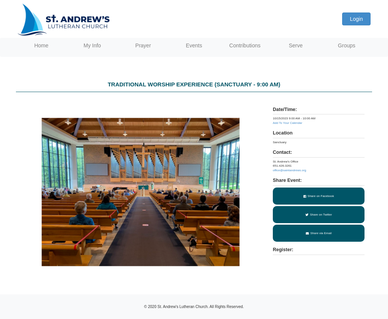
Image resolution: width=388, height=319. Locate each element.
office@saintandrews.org (289, 170)
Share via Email (319, 233)
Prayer (143, 45)
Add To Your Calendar (287, 123)
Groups (346, 45)
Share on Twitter (318, 214)
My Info (92, 45)
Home (41, 45)
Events (194, 45)
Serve (296, 45)
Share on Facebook (319, 196)
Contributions (245, 45)
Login (356, 19)
